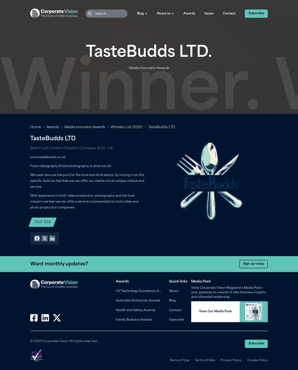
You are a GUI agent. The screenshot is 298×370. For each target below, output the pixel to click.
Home (35, 127)
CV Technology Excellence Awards (139, 291)
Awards (189, 13)
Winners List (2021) (127, 127)
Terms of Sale (205, 360)
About (173, 291)
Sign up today (253, 263)
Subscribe (256, 13)
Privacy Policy (231, 360)
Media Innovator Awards (84, 127)
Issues (209, 13)
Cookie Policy (257, 360)
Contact (229, 13)
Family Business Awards (134, 319)
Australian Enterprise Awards (138, 300)
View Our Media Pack (215, 311)
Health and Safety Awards (135, 310)
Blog (172, 300)
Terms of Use (179, 360)
